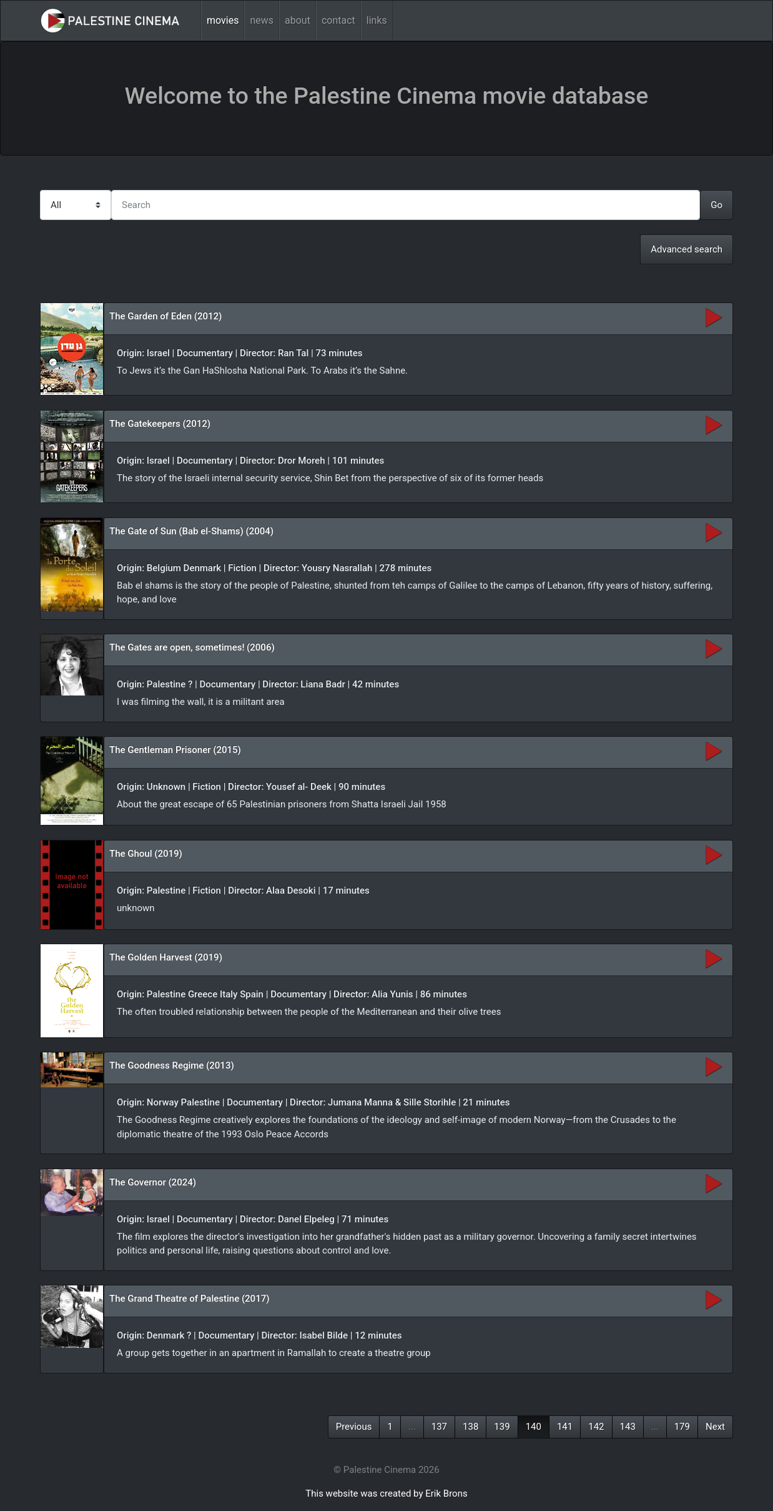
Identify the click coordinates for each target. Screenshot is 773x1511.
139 (502, 1426)
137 (439, 1426)
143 (628, 1426)
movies (223, 20)
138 (470, 1426)
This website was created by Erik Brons (386, 1493)
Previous (354, 1426)
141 (565, 1426)
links (377, 20)
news (261, 20)
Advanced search (686, 249)
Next (715, 1426)
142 (596, 1426)
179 (682, 1426)
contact (338, 20)
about (297, 20)
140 (533, 1426)
